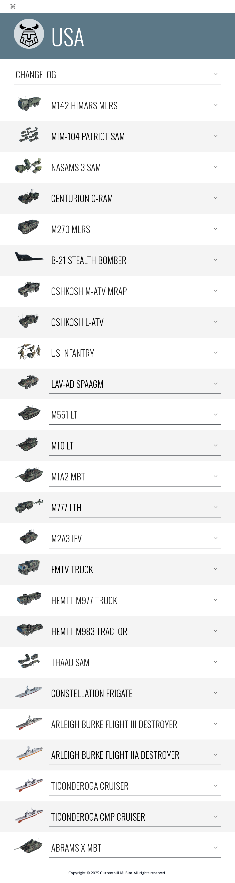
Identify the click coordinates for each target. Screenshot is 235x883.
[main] (135, 36)
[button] (215, 74)
